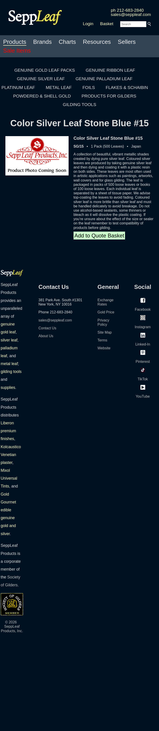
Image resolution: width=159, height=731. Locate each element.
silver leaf (9, 340)
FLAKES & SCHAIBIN (127, 87)
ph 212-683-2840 (127, 10)
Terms (102, 340)
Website (104, 348)
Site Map (105, 332)
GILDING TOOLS (79, 104)
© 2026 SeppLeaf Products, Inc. (12, 626)
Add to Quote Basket (99, 236)
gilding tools (11, 371)
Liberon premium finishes (8, 431)
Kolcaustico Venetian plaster (11, 455)
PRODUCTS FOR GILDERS (109, 96)
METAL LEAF (59, 87)
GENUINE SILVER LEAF (41, 78)
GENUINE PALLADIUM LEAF (104, 78)
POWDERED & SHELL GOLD (42, 96)
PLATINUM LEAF (18, 87)
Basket (106, 23)
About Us (45, 336)
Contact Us (47, 328)
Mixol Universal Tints (9, 478)
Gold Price (106, 312)
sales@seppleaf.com (131, 14)
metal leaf (9, 363)
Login (88, 23)
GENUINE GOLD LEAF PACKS (44, 70)
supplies (8, 387)
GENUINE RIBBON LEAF (110, 70)
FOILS (89, 87)
